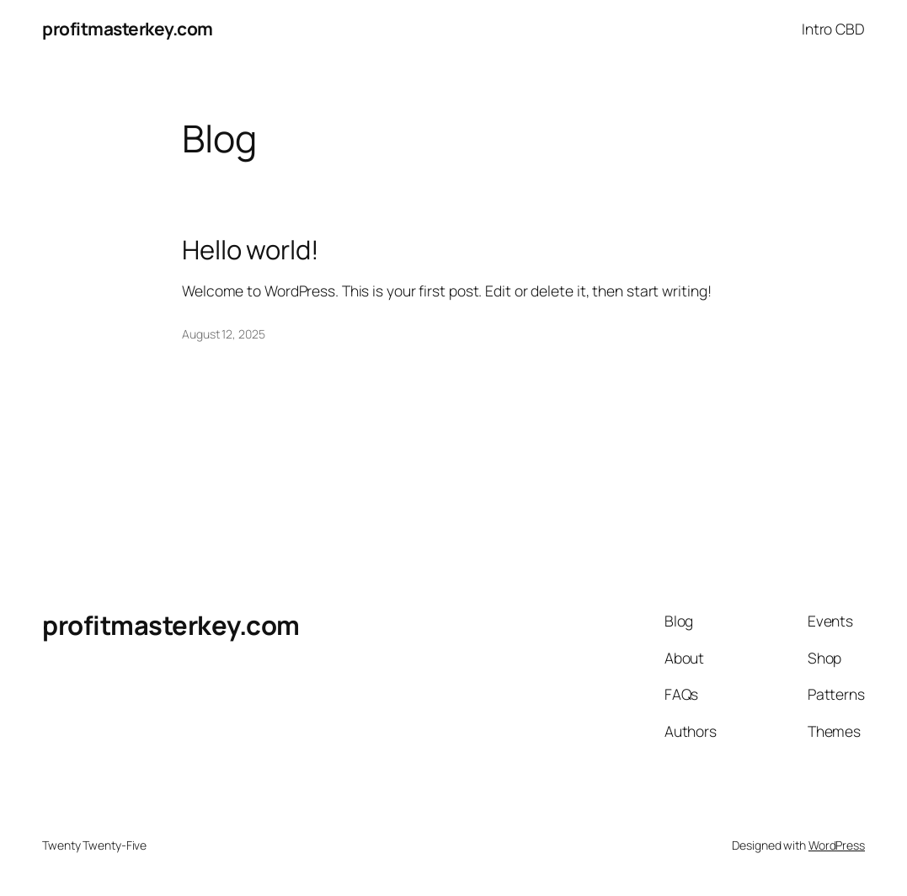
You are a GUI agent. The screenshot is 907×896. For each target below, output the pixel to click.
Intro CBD (833, 29)
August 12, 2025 (223, 334)
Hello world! (250, 249)
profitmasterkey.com (127, 28)
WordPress (836, 845)
